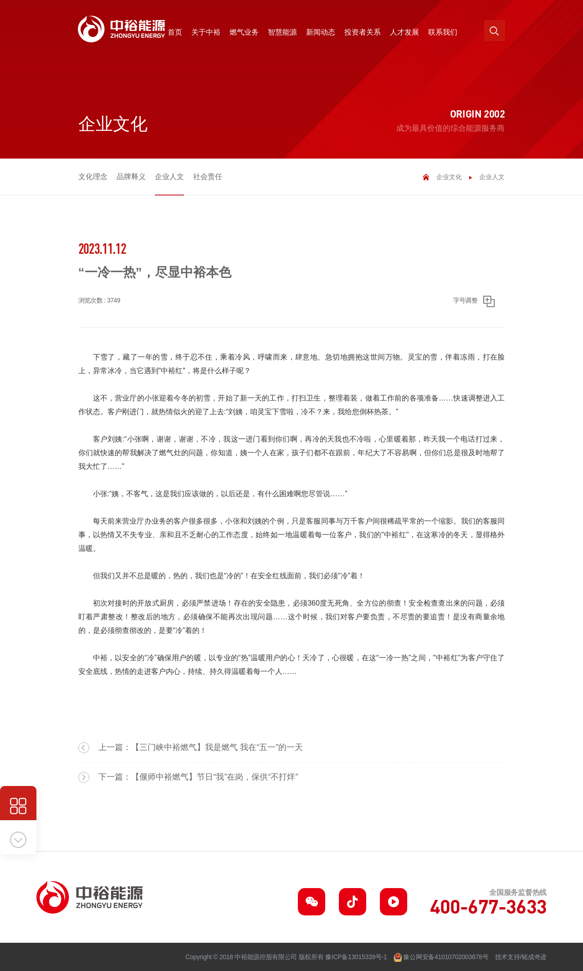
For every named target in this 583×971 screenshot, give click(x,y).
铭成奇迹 (534, 957)
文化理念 (92, 176)
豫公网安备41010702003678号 (445, 957)
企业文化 (449, 176)
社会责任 (207, 176)
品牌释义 (131, 176)
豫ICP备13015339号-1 (356, 957)
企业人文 (169, 176)
